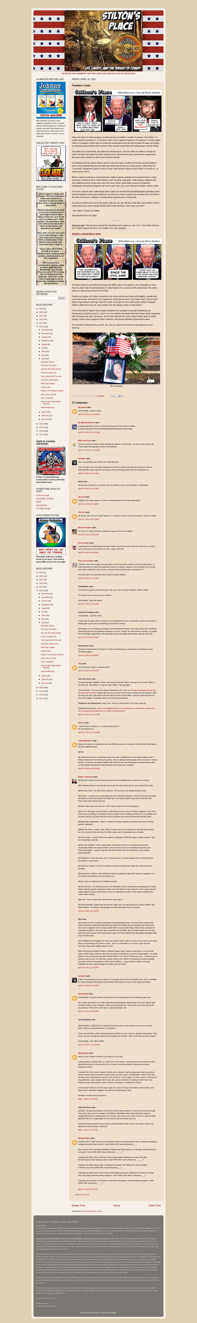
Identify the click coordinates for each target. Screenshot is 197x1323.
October (44, 337)
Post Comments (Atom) (92, 1211)
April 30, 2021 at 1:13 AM (88, 473)
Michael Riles (84, 1138)
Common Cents (42, 495)
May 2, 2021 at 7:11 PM (87, 1130)
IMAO (38, 502)
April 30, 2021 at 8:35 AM (88, 637)
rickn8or (81, 458)
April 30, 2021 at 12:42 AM (89, 432)
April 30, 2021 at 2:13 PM (88, 911)
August (44, 344)
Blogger (113, 1313)
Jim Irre (81, 497)
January (44, 419)
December (45, 330)
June (43, 351)
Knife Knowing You (48, 373)
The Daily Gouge (43, 508)
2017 (41, 434)
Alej (80, 664)
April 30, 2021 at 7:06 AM (88, 578)
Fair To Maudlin (47, 398)
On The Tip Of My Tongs (51, 369)
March (44, 412)
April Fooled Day (48, 407)
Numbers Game (47, 362)
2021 (41, 327)
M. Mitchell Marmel (86, 423)
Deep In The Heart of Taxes (52, 391)
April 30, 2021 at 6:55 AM (88, 552)
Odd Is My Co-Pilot (48, 394)
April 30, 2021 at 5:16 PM (88, 968)
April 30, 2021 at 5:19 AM (88, 504)
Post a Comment (82, 1195)
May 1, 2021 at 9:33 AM (87, 1099)
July (43, 348)
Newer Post (78, 1205)
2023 (41, 319)
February (45, 416)
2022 (41, 323)
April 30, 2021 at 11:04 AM (89, 732)
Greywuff (82, 407)
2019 (41, 427)
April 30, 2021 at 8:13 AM (88, 604)
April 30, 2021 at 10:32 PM (89, 1045)
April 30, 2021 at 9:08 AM (88, 655)
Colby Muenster (85, 741)
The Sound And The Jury (51, 376)
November (45, 333)
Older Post (155, 1205)
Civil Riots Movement (49, 380)
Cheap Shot (46, 387)
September (46, 341)
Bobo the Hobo (84, 528)
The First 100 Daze (49, 365)
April (43, 359)
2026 (41, 309)
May (43, 355)
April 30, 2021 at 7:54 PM (88, 986)
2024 (41, 316)
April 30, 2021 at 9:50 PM (88, 1011)
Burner (81, 723)
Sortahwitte (83, 994)
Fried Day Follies (48, 384)
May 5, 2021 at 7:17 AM (87, 1189)
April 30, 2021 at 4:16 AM (88, 489)
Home (116, 1205)
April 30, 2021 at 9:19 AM (88, 671)
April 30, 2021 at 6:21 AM (88, 535)
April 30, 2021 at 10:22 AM (89, 714)
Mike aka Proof (84, 440)
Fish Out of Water (85, 561)
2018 (41, 431)
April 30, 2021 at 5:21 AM (88, 519)
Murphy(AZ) (83, 1053)
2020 (41, 424)
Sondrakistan (41, 505)
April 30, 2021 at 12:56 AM (89, 450)
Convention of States (44, 499)
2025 (41, 312)
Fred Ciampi (83, 543)
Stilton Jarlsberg (85, 777)
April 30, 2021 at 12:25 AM (89, 414)
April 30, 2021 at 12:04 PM (89, 768)
